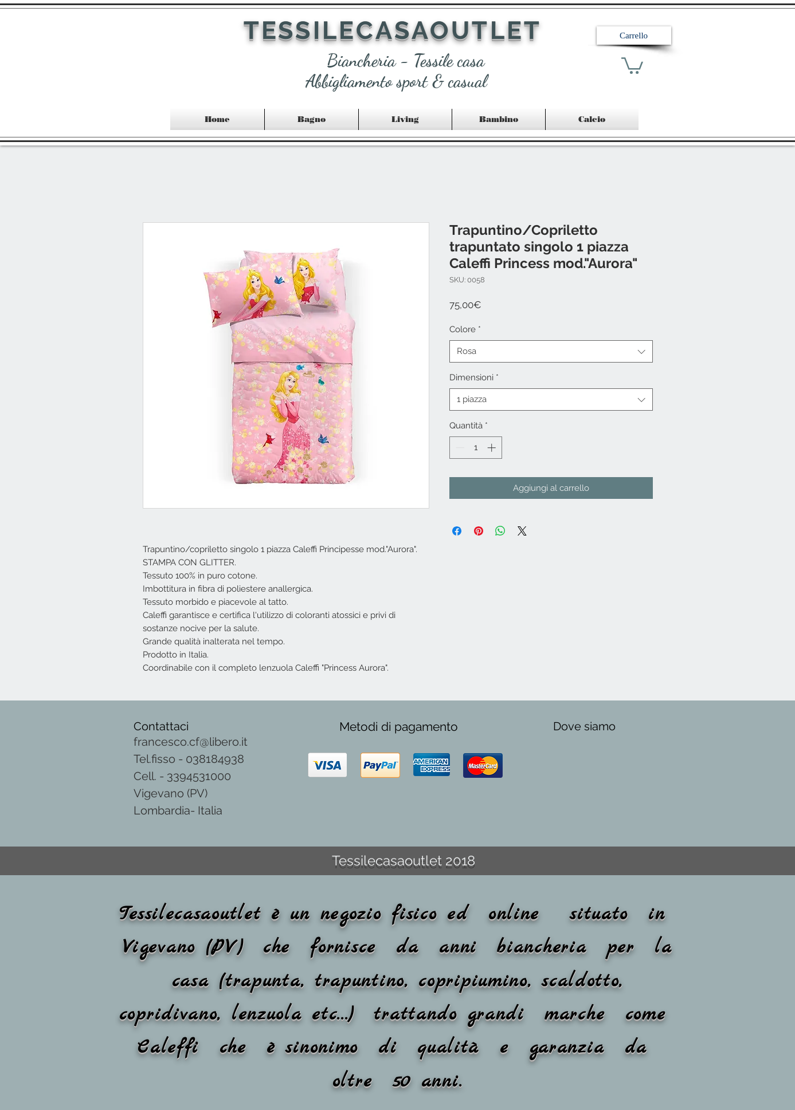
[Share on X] (522, 531)
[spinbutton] (475, 447)
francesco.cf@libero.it (191, 742)
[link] (632, 65)
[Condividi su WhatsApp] (500, 531)
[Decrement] (459, 447)
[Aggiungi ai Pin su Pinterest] (478, 531)
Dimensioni (474, 377)
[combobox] (551, 351)
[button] (634, 35)
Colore (465, 329)
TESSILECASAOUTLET (393, 30)
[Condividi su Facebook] (457, 531)
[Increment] (492, 447)
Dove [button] (568, 726)
